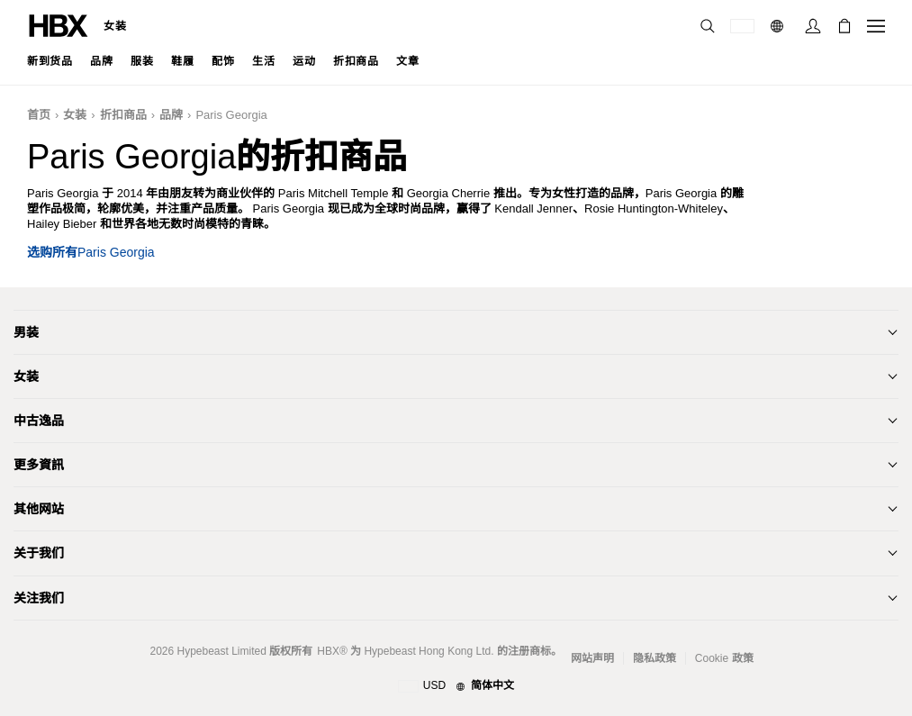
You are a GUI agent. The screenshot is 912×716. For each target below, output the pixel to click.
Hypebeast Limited (221, 651)
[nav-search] (708, 26)
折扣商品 (123, 115)
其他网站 (39, 509)
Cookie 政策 (724, 658)
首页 (38, 115)
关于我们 (39, 553)
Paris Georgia (230, 115)
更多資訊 (39, 465)
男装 (26, 332)
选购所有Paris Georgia (91, 252)
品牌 (171, 115)
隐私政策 (654, 658)
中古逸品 (39, 420)
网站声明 (592, 658)
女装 (115, 26)
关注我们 (39, 598)
